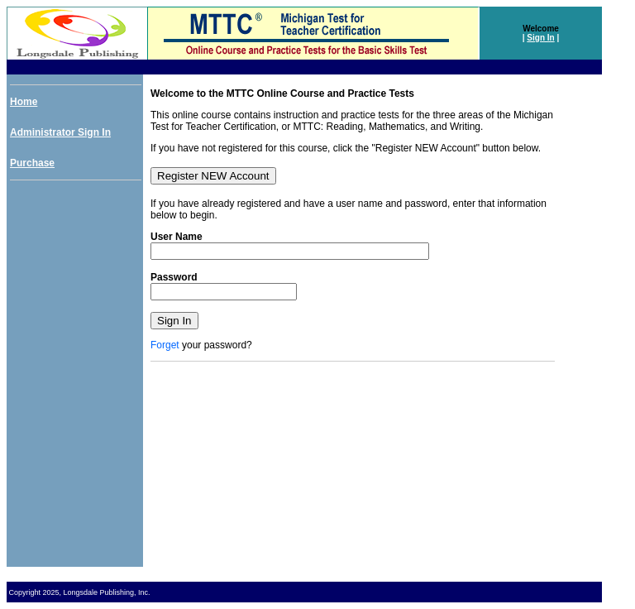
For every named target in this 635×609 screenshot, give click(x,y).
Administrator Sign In (60, 132)
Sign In (540, 37)
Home (23, 102)
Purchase (32, 163)
